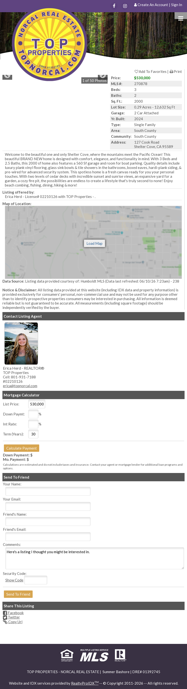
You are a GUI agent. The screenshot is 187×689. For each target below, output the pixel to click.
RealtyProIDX (85, 683)
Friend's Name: (15, 514)
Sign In (176, 4)
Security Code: (15, 573)
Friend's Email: (14, 529)
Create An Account (153, 4)
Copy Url (12, 622)
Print (175, 71)
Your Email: (12, 499)
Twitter (11, 617)
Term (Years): (13, 434)
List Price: (11, 404)
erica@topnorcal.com (20, 386)
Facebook (13, 612)
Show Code (14, 580)
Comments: (12, 544)
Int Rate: (10, 424)
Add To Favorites (150, 71)
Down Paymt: (14, 414)
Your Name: (12, 484)
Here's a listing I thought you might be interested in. (94, 558)
